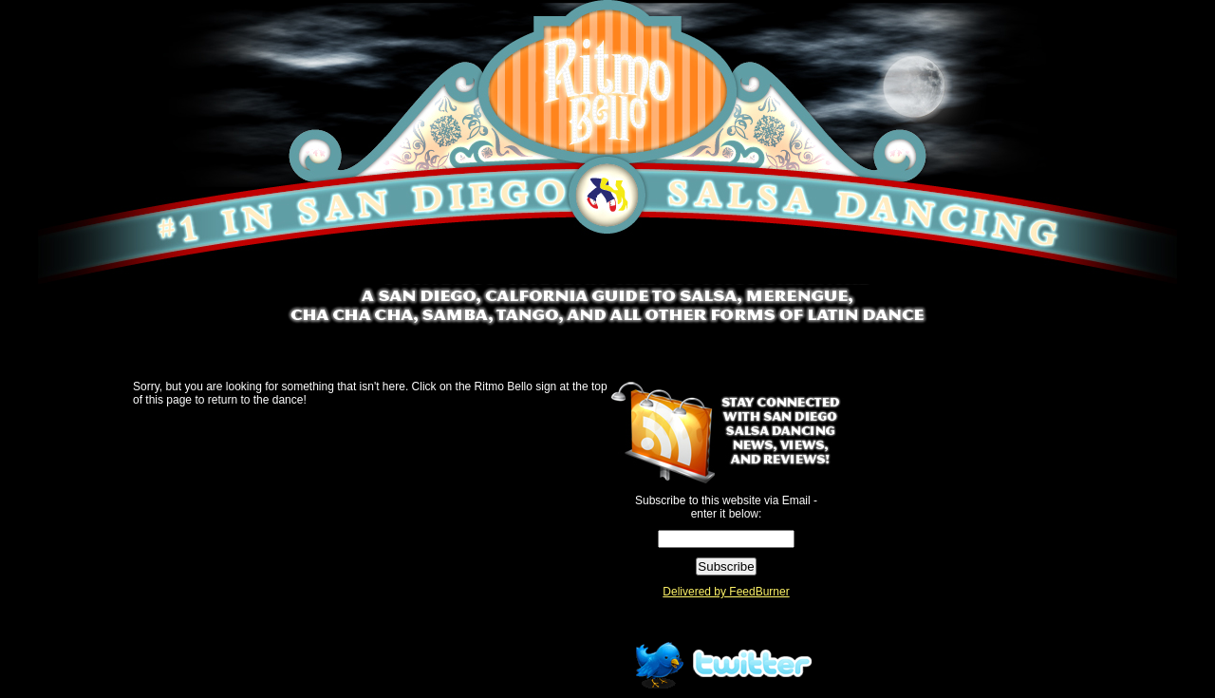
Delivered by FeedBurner (726, 591)
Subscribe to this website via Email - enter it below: (726, 507)
